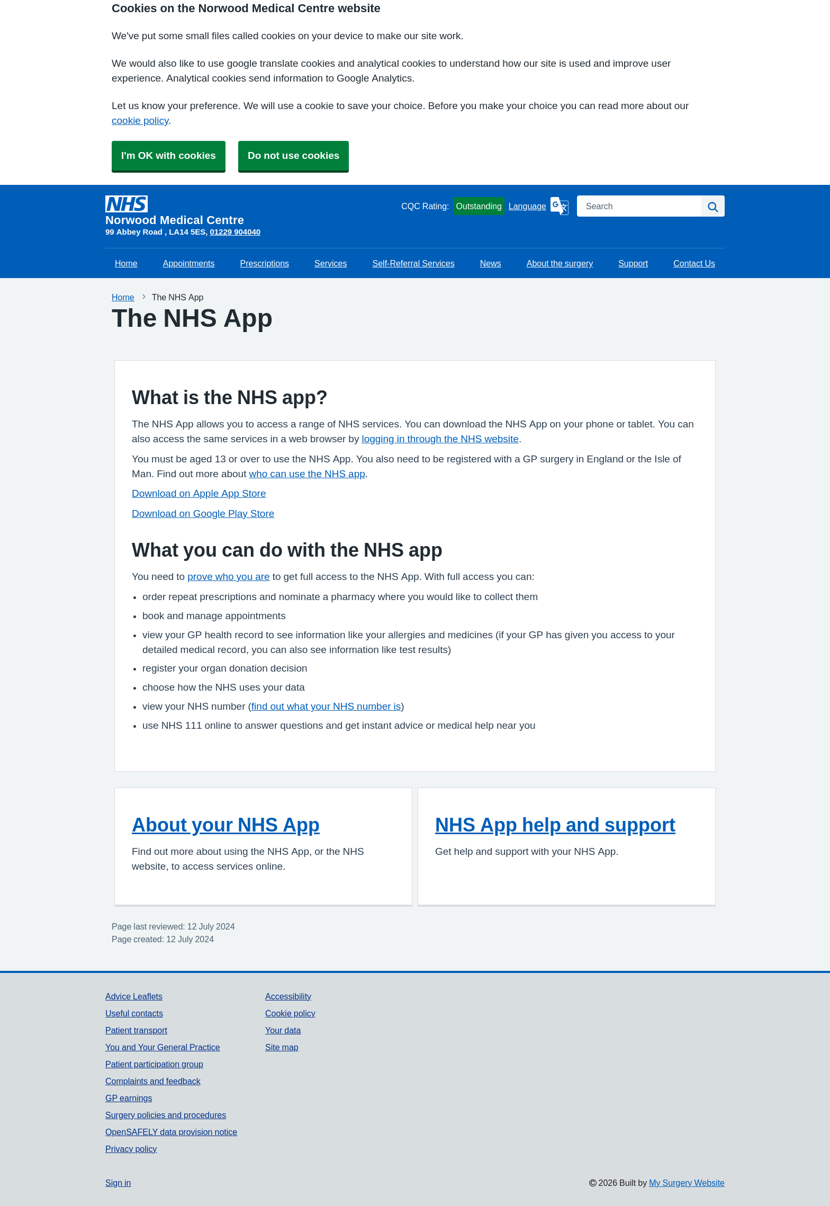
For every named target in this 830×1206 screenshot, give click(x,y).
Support (633, 263)
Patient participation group (154, 1064)
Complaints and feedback (153, 1081)
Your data (283, 1030)
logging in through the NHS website (440, 439)
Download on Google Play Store (203, 513)
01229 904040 (235, 232)
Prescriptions (264, 263)
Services (330, 263)
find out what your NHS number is (326, 706)
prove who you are (228, 576)
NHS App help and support (555, 824)
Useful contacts (134, 1013)
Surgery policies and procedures (165, 1115)
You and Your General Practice (162, 1047)
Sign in (118, 1182)
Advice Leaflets (134, 996)
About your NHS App (226, 824)
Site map (282, 1047)
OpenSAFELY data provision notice (171, 1132)
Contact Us (694, 263)
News (490, 263)
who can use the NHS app (307, 474)
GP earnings (128, 1098)
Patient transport (136, 1030)
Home (126, 263)
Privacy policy (131, 1149)
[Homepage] (251, 210)
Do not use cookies (293, 155)
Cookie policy (290, 1013)
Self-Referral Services (414, 263)
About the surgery (560, 263)
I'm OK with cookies (168, 155)
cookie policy (140, 120)
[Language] (539, 206)
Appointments (189, 263)
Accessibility (288, 996)
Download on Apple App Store (199, 493)
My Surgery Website (687, 1182)
